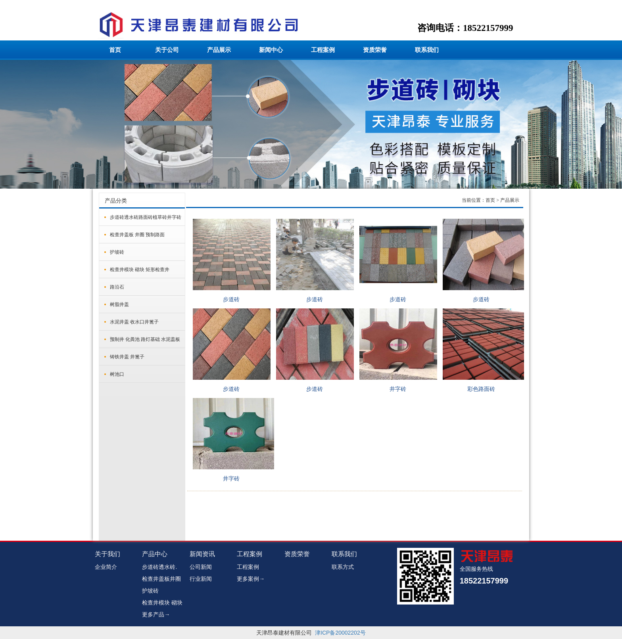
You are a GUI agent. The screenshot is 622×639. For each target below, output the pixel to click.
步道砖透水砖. (159, 567)
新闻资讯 (202, 554)
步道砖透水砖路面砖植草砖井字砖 (145, 217)
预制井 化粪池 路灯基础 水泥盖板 (145, 339)
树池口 (117, 374)
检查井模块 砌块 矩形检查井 (139, 269)
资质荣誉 (375, 50)
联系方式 (343, 567)
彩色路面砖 (481, 389)
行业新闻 (201, 579)
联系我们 (427, 50)
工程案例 (323, 50)
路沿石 (117, 287)
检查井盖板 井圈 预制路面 (137, 234)
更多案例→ (251, 579)
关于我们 (107, 554)
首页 (115, 50)
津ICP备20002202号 (340, 632)
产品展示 (219, 50)
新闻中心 (271, 50)
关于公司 (167, 50)
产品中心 (154, 554)
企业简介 (106, 567)
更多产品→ (156, 614)
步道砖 (231, 299)
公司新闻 (201, 567)
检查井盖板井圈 (161, 579)
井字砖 (398, 389)
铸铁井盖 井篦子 (127, 357)
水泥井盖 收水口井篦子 (134, 322)
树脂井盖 (119, 304)
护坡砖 (117, 252)
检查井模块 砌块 (162, 602)
